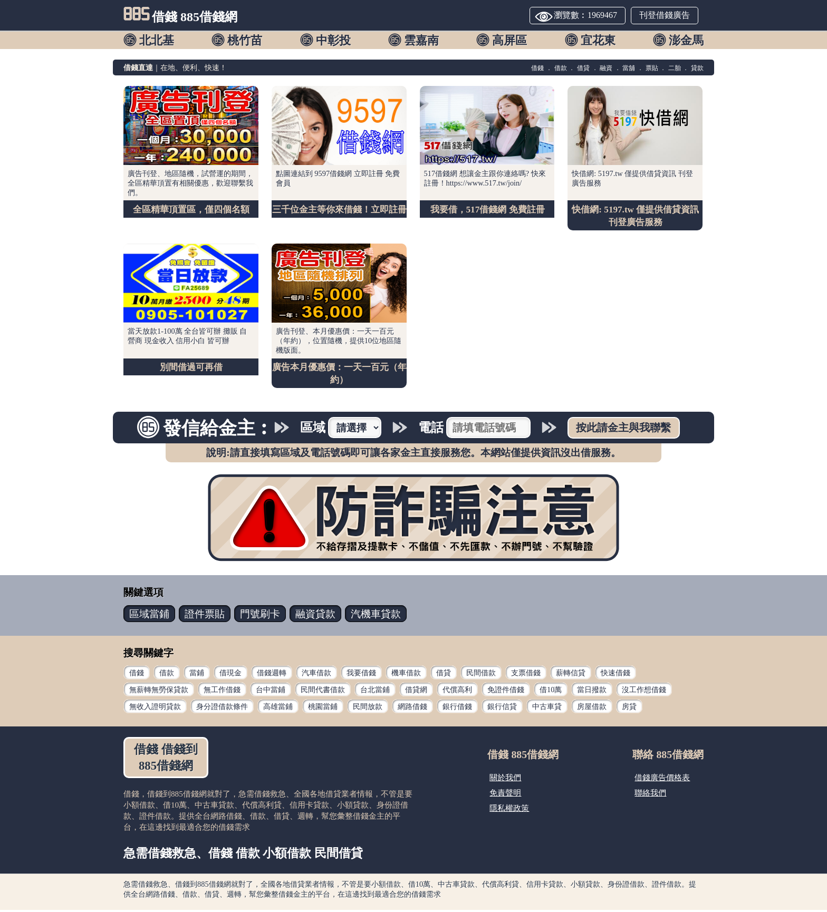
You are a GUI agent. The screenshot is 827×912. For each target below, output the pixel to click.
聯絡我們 (650, 794)
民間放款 (367, 708)
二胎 (674, 68)
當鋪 (196, 675)
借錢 (537, 68)
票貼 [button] (205, 616)
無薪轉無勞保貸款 (158, 691)
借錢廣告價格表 (662, 779)
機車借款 (406, 675)
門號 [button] (260, 616)
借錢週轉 (271, 675)
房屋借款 (592, 708)
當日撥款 (592, 691)
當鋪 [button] (149, 616)
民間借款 (481, 675)
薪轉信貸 (570, 675)
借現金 (230, 675)
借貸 (583, 68)
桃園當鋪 (323, 708)
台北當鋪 (375, 691)
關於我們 (505, 779)
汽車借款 (316, 675)
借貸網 (416, 691)
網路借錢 (412, 708)
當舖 (628, 68)
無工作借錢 (222, 691)
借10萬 (551, 691)
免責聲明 (505, 794)
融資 (606, 68)
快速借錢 (615, 675)
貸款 (697, 68)
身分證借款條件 (222, 708)
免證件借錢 (505, 691)
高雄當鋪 (278, 708)
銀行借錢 (457, 708)
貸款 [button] (315, 616)
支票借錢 (526, 675)
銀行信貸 (502, 708)
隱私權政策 (509, 810)
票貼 (652, 68)
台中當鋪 (270, 691)
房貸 (629, 708)
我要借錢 (361, 675)
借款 (560, 68)
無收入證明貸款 (155, 708)
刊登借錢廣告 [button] (664, 15)
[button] (150, 39)
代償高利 (457, 691)
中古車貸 (547, 708)
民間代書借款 (323, 691)
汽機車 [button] (376, 616)
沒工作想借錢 (644, 691)
